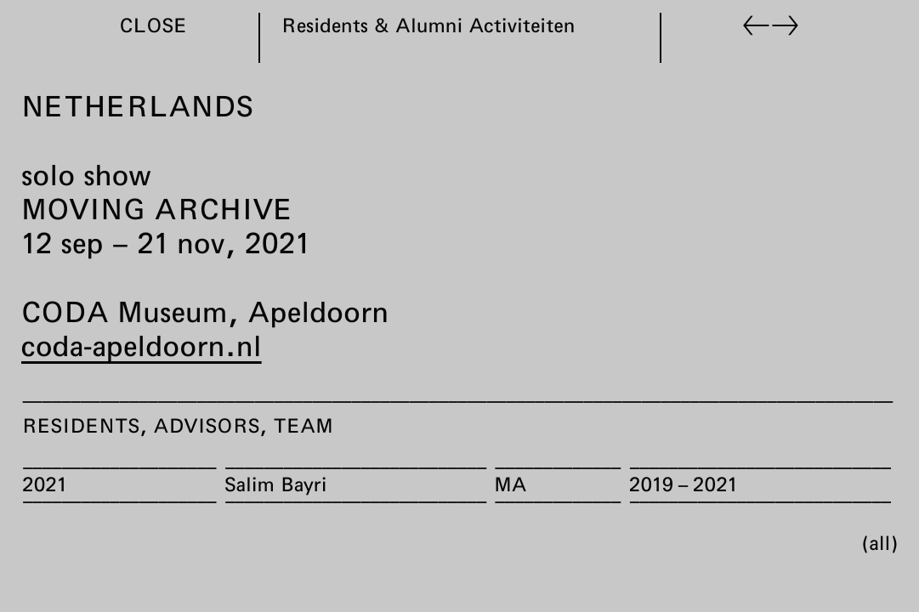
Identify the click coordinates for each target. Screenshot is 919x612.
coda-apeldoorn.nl (141, 345)
